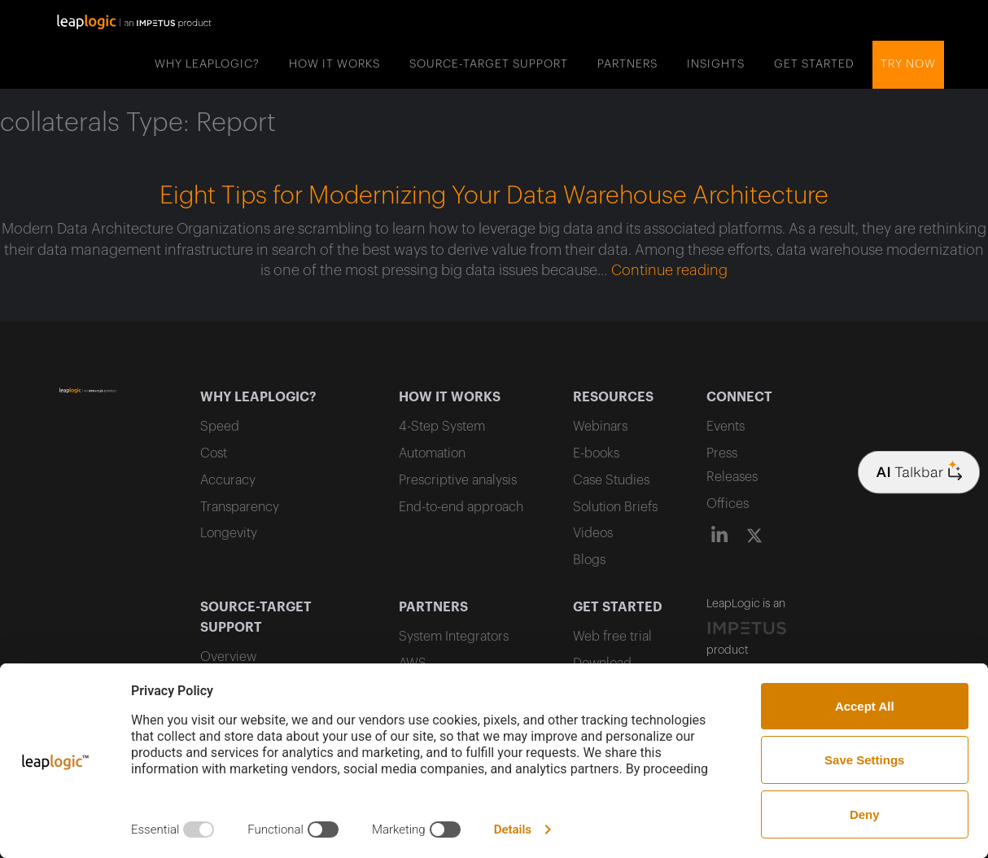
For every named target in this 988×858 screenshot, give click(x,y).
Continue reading (669, 270)
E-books (596, 453)
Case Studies (611, 480)
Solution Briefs (615, 507)
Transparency (239, 507)
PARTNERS (627, 64)
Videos (593, 533)
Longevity (228, 533)
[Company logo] (919, 471)
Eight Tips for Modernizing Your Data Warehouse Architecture (494, 196)
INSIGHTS (716, 64)
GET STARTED (814, 64)
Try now (908, 64)
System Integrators (454, 636)
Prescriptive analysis (458, 480)
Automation (432, 453)
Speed (219, 426)
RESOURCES (613, 397)
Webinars (600, 426)
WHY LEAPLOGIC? (207, 64)
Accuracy (228, 480)
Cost (213, 453)
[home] (134, 20)
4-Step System (442, 426)
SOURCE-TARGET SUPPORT (488, 64)
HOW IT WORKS (334, 64)
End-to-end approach (461, 507)
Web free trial (612, 636)
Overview (228, 656)
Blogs (589, 560)
